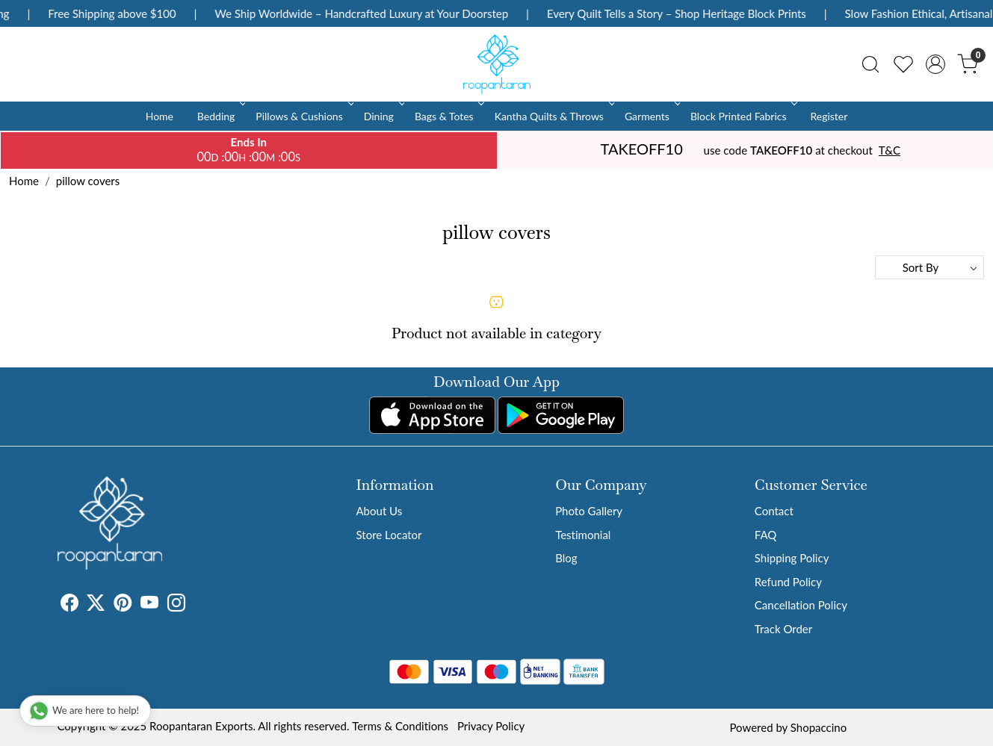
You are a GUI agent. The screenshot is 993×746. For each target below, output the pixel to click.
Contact (774, 510)
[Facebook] (69, 605)
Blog (566, 558)
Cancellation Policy (801, 605)
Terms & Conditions (400, 726)
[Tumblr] (194, 605)
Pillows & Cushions (303, 116)
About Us (379, 510)
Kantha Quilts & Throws (553, 116)
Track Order (783, 628)
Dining (383, 116)
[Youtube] (149, 605)
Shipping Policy (792, 558)
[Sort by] (929, 267)
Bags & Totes (448, 116)
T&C (889, 150)
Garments (651, 116)
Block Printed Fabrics (742, 116)
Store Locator (389, 534)
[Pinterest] (122, 605)
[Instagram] (176, 605)
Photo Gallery (588, 510)
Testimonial (582, 534)
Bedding (220, 116)
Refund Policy (788, 581)
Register (828, 116)
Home (159, 116)
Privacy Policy (491, 726)
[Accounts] (935, 64)
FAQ (766, 534)
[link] (870, 64)
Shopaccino (819, 727)
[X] (96, 605)
